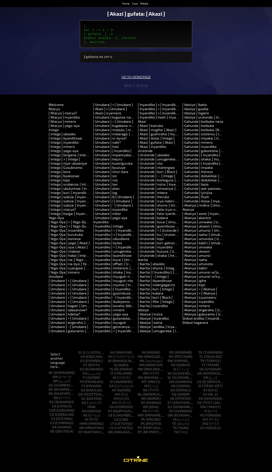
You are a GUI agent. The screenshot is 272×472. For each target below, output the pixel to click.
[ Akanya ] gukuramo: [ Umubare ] (208, 318)
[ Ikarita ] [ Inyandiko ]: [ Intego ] (162, 276)
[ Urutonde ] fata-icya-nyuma (161, 213)
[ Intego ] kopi (59, 184)
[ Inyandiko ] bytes (107, 247)
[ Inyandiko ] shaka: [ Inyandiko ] (118, 276)
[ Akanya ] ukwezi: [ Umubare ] (206, 230)
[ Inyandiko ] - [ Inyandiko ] (114, 301)
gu (84, 407)
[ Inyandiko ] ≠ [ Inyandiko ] (114, 239)
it (112, 377)
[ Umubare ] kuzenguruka (113, 167)
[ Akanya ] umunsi (196, 259)
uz (199, 386)
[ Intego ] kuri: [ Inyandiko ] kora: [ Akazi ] (80, 197)
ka (111, 390)
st (169, 407)
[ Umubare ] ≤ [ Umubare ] (69, 297)
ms (140, 381)
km (117, 398)
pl (143, 423)
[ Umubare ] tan (105, 188)
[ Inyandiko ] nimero (108, 314)
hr (81, 432)
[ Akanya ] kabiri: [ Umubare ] (204, 247)
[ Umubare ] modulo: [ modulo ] (117, 134)
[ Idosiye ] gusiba (195, 113)
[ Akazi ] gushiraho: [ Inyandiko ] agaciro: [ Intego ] (176, 138)
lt (112, 428)
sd (173, 369)
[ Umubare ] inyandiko (110, 213)
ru (171, 361)
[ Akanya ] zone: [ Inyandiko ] (204, 218)
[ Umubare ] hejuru (107, 163)
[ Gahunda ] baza (195, 188)
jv (111, 386)
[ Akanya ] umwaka (197, 251)
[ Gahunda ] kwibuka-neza (202, 125)
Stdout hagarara (195, 326)
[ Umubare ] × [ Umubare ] (113, 109)
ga (83, 394)
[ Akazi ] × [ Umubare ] (110, 113)
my (146, 390)
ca (54, 410)
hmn (84, 428)
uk (199, 377)
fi (84, 381)
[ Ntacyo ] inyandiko (64, 121)
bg (51, 398)
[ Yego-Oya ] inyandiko (66, 234)
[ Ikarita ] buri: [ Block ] (155, 301)
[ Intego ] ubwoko (62, 138)
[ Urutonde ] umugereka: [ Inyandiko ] (167, 163)
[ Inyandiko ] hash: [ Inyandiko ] (162, 121)
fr (82, 386)
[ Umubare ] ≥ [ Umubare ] (69, 289)
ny (143, 407)
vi (199, 390)
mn (142, 369)
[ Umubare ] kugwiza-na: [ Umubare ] (122, 121)
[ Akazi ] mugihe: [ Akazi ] (157, 134)
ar (55, 385)
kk (114, 394)
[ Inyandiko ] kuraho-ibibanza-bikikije (122, 310)
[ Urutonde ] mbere (152, 197)
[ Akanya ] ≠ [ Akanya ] (199, 297)
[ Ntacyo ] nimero (62, 125)
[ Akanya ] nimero (196, 310)
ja (114, 381)
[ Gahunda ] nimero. (197, 146)
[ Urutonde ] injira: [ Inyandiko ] (162, 188)
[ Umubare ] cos (105, 184)
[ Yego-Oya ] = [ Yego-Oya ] (69, 226)
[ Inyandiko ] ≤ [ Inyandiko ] (159, 109)
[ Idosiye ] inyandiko (153, 322)
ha (84, 415)
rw (170, 365)
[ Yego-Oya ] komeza (65, 243)
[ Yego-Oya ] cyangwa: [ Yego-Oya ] (76, 272)
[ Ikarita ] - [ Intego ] (153, 280)
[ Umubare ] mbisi (107, 218)
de (52, 435)
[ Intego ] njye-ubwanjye (68, 167)
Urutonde (145, 155)
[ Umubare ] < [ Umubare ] (69, 293)
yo (202, 419)
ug (201, 373)
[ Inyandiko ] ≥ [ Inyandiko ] (159, 117)
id (110, 365)
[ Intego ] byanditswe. (66, 142)
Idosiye (143, 314)
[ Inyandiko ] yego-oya (110, 318)
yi (205, 415)
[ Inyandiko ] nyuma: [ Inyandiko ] (119, 289)
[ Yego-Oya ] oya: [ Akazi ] (68, 251)
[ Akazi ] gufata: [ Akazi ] (156, 146)
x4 (205, 398)
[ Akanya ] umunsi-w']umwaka (206, 276)
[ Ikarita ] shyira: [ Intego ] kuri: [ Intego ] (169, 272)
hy (110, 361)
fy (83, 390)
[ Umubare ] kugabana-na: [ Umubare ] (123, 130)
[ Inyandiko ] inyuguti (109, 326)
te (174, 428)
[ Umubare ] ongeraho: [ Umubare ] (76, 326)
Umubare (56, 280)
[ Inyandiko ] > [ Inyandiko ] (159, 113)
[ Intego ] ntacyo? (62, 213)
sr (172, 402)
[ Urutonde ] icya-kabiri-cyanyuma (165, 205)
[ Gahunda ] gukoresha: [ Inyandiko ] (210, 155)
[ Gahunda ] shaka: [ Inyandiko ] (206, 163)
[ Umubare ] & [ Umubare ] (113, 201)
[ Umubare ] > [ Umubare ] (69, 285)
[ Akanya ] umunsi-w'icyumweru (207, 280)
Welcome (56, 109)
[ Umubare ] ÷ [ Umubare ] (113, 125)
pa (145, 415)
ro (171, 356)
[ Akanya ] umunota (197, 268)
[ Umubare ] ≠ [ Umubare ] (69, 306)
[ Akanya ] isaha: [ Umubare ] (204, 239)
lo (116, 423)
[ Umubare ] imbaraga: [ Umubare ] (120, 138)
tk (200, 356)
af (51, 377)
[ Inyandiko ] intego (108, 230)
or (145, 411)
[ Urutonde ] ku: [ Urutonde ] (159, 239)
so (172, 394)
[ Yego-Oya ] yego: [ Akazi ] (69, 247)
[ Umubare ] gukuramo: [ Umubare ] (76, 335)
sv (171, 415)
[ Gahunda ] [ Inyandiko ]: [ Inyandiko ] (211, 167)
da (54, 431)
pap (141, 419)
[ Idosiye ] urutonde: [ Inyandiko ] (207, 121)
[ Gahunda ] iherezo (197, 176)
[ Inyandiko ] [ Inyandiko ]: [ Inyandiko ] (123, 293)
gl (83, 402)
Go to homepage (136, 81)
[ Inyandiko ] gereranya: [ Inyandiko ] (121, 331)
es (82, 365)
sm (171, 386)
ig (115, 369)
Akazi (142, 125)
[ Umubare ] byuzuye (109, 171)
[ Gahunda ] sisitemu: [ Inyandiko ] (208, 138)
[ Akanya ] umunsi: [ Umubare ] (206, 234)
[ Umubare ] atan (106, 192)
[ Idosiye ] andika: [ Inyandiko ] (161, 331)
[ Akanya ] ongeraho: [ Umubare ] (208, 314)
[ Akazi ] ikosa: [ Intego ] (156, 142)
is (111, 373)
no (143, 402)
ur (205, 381)
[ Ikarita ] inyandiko (153, 310)
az (51, 389)
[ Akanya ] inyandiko (198, 306)
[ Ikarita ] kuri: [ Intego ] (156, 293)
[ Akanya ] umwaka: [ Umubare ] (207, 226)
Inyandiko (101, 226)
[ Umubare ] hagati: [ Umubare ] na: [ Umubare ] (85, 310)
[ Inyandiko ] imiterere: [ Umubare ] (120, 272)
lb (110, 419)
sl (169, 381)
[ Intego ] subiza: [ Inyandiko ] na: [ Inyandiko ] (84, 205)
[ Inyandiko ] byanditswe (112, 259)
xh (201, 402)
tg (175, 432)
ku (112, 411)
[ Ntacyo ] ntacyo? (63, 117)
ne (145, 394)
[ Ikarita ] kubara (150, 297)
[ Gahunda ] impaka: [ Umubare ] (207, 142)
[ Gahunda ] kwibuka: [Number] (206, 134)
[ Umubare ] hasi (106, 151)
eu (82, 373)
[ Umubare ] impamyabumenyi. (117, 159)
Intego (54, 134)
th (176, 436)
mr (145, 377)
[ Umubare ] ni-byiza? (110, 142)
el (80, 356)
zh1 (205, 423)
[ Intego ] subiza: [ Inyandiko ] (71, 201)
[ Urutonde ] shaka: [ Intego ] (160, 259)
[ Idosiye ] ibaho (194, 109)
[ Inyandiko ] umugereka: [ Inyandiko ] (122, 255)
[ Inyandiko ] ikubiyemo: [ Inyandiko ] (121, 306)
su (169, 411)
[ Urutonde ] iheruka (153, 201)
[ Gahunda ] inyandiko (199, 151)
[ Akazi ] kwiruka (150, 130)
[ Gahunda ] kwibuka (198, 130)
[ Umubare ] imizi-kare (110, 176)
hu (112, 356)
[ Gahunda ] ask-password (203, 192)
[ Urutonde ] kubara (153, 222)
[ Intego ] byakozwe (64, 180)
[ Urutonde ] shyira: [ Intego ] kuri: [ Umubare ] (173, 209)
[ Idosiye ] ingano (195, 117)
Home (126, 3)
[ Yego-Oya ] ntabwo (64, 255)
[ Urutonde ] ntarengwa (156, 171)
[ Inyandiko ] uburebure (111, 243)
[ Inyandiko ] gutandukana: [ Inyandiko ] (124, 322)
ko (114, 407)
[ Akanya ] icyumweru (199, 301)
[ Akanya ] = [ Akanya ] (199, 293)
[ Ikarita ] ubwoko (151, 268)
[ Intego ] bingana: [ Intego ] (70, 159)
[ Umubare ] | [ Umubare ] (112, 205)
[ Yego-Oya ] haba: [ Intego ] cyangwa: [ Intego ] (85, 259)
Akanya (188, 213)
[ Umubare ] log (105, 197)
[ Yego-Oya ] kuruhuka (66, 239)
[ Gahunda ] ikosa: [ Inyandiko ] (206, 205)
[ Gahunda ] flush (195, 201)
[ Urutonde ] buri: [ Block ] (157, 176)
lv (112, 432)
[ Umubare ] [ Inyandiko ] (112, 155)
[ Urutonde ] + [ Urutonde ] (158, 234)
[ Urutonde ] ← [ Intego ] (156, 180)
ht (80, 436)
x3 (205, 394)
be (51, 393)
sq (174, 398)
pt (140, 432)
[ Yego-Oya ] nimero (64, 276)
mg (110, 436)
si (174, 373)
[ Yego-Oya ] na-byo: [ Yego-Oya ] (74, 268)
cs (53, 423)
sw (170, 419)
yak (203, 411)
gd (80, 398)
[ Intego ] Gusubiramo (65, 171)
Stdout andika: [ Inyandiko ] (203, 322)
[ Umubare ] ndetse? (64, 318)
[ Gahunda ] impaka (197, 171)
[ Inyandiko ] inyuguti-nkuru (115, 280)
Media (144, 3)
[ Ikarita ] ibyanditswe (155, 285)
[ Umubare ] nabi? (107, 146)
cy (52, 427)
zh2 (205, 428)
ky (110, 415)
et (85, 369)
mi (144, 356)
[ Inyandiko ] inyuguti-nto (113, 285)
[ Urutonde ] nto (150, 167)
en (83, 361)
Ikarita (143, 264)
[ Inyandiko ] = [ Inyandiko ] (114, 234)
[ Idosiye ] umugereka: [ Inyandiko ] (165, 335)
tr (202, 365)
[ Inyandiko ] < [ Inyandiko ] (114, 335)
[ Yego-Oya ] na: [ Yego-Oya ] (71, 264)
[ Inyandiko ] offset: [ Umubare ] (117, 268)
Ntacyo (54, 113)
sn (173, 390)
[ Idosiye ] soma (150, 326)
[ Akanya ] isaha (194, 264)
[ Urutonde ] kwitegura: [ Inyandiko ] (166, 184)
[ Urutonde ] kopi (151, 243)
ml (142, 365)
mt (144, 386)
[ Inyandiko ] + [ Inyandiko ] (114, 251)
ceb (52, 414)
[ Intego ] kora (59, 176)
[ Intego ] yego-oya (63, 155)
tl (201, 361)
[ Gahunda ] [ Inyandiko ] (201, 159)
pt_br (143, 436)
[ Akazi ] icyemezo (107, 117)
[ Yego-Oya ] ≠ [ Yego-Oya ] (69, 230)
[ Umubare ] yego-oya (110, 222)
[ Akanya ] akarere (196, 222)
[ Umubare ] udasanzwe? (68, 314)
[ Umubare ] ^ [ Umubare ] (113, 209)
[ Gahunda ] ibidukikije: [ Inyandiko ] (209, 180)
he (85, 419)
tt (203, 369)
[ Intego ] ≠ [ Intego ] (64, 163)
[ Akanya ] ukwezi (196, 255)
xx (199, 407)
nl (140, 398)
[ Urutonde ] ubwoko (153, 159)
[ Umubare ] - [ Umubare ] (68, 331)
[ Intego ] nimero (62, 151)
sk (169, 377)
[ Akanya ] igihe (194, 285)
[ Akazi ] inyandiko (152, 151)
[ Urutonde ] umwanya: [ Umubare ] (165, 192)
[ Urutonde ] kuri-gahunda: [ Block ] (165, 247)
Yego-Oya (56, 222)
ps (143, 428)
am (55, 381)
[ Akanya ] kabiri (194, 272)
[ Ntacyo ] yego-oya (64, 130)
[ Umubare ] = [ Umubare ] (69, 301)
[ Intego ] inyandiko (64, 146)
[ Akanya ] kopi (193, 289)
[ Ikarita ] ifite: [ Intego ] (156, 306)
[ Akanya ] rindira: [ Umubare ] (205, 209)
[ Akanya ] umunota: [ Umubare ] (207, 243)
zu (202, 432)
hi (86, 423)
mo (140, 373)
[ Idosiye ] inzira (150, 318)
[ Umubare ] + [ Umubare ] (69, 322)
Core (135, 3)
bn (56, 402)
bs (51, 406)
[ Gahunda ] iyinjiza (197, 197)
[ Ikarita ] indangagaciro (156, 289)
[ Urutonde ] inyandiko (155, 251)
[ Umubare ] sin (105, 180)
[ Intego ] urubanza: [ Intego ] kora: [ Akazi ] (82, 188)
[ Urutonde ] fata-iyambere (159, 218)
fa (85, 377)
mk (140, 361)
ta (175, 423)
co (52, 418)
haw (91, 411)
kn (116, 402)
